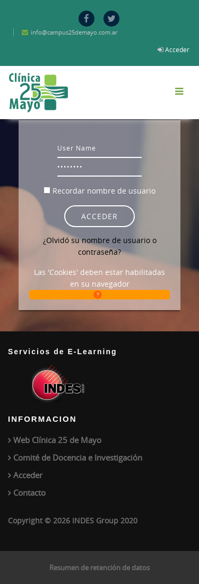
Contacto (29, 492)
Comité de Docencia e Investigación (77, 457)
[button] (99, 294)
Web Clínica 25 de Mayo (57, 440)
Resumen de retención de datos (99, 567)
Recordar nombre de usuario (104, 191)
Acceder (177, 49)
